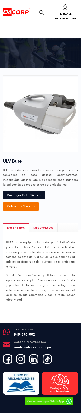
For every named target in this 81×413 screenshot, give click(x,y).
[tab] (16, 227)
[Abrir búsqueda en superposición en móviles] (41, 12)
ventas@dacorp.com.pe (32, 347)
